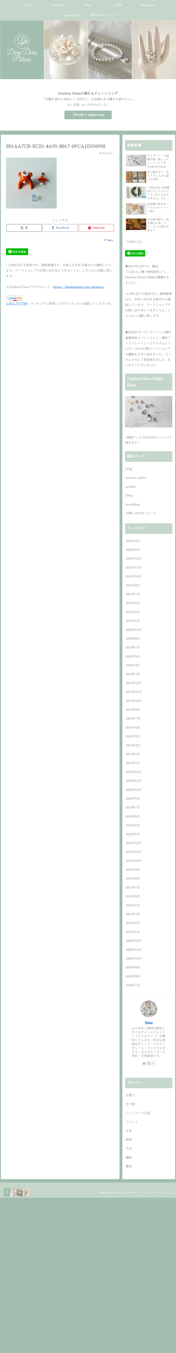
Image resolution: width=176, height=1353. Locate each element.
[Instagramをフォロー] (149, 1063)
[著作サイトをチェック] (144, 1063)
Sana (149, 1022)
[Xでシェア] (24, 228)
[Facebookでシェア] (60, 228)
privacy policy (136, 477)
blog (129, 468)
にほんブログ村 (16, 303)
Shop (129, 495)
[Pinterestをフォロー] (153, 1063)
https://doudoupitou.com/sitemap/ (79, 287)
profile (131, 486)
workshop (133, 504)
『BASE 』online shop (88, 114)
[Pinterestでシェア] (96, 228)
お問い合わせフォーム (141, 513)
